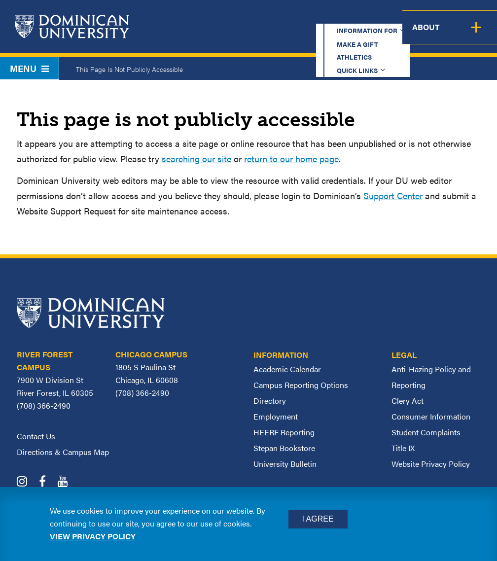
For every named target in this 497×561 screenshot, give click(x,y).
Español (436, 17)
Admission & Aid (256, 34)
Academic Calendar (287, 369)
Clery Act (407, 400)
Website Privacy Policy (430, 463)
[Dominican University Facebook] (47, 482)
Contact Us (36, 436)
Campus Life (422, 34)
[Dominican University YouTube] (68, 482)
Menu (29, 68)
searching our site (196, 158)
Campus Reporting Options (300, 384)
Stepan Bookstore (284, 448)
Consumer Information (430, 416)
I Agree (318, 519)
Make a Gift (256, 17)
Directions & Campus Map (63, 451)
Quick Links (372, 17)
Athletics (314, 17)
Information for (178, 17)
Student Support (343, 34)
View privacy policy (93, 536)
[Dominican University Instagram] (27, 482)
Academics (184, 34)
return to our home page (291, 158)
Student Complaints (426, 432)
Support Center (393, 195)
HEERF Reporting (284, 432)
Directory (269, 400)
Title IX (403, 448)
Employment (275, 416)
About (476, 34)
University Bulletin (285, 463)
